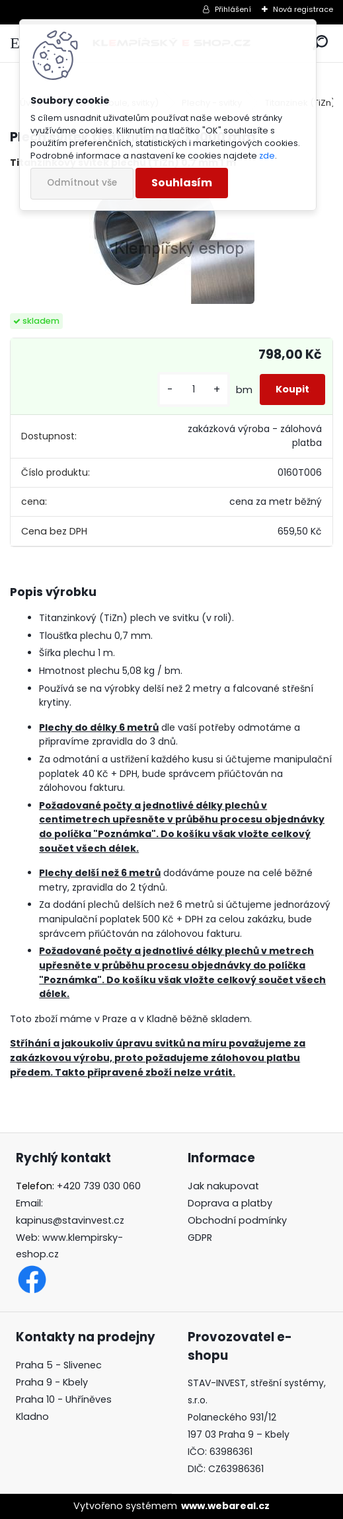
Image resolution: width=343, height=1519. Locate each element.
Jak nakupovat (223, 1186)
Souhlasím (181, 182)
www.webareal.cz (225, 1505)
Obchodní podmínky (237, 1220)
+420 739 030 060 (99, 1186)
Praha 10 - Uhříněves (64, 1399)
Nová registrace (303, 9)
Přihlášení (233, 9)
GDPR (200, 1237)
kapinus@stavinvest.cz (70, 1220)
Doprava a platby (230, 1203)
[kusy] (193, 389)
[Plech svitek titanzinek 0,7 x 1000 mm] (171, 242)
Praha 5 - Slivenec (59, 1365)
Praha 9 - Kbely (52, 1382)
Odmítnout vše (82, 182)
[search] (320, 43)
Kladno (32, 1416)
